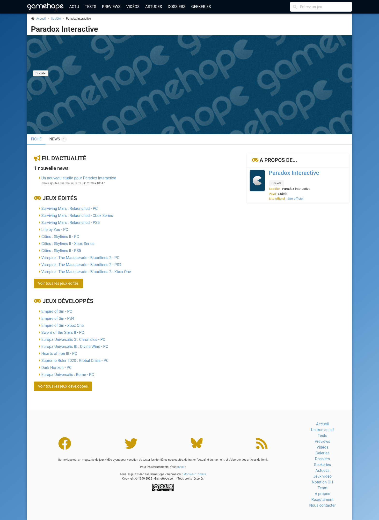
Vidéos (132, 6)
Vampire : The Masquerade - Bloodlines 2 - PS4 (81, 264)
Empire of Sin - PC (56, 311)
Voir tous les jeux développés (63, 386)
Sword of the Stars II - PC (62, 332)
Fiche (36, 139)
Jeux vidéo (322, 476)
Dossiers (176, 6)
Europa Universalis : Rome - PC (67, 374)
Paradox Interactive (64, 29)
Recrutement (322, 499)
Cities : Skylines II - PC (60, 236)
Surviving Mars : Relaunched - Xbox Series (77, 215)
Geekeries (201, 6)
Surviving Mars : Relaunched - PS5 (70, 222)
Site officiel (295, 198)
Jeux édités (60, 198)
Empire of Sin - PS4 (57, 318)
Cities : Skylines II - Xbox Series (67, 243)
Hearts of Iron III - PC (59, 353)
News (58, 139)
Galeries (322, 453)
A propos (322, 493)
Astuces (153, 6)
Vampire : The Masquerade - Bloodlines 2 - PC (80, 257)
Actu (74, 6)
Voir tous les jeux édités (58, 283)
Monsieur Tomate (194, 474)
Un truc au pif (322, 430)
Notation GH (322, 482)
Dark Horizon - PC (56, 367)
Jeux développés (68, 301)
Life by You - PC (54, 229)
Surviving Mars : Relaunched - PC (69, 208)
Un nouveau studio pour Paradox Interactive (78, 178)
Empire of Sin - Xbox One (62, 325)
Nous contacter (322, 505)
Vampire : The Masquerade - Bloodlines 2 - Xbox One (86, 271)
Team (322, 488)
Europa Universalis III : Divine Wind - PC (74, 346)
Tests (90, 6)
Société (56, 18)
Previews (111, 6)
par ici (180, 467)
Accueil (322, 424)
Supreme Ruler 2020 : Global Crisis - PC (75, 360)
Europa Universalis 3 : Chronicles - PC (73, 339)
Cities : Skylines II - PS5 (61, 250)
